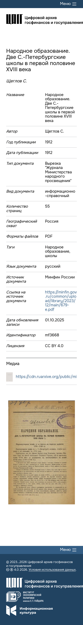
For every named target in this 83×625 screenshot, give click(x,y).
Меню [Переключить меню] (68, 4)
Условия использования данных (52, 570)
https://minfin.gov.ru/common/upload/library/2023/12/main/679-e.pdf (61, 301)
